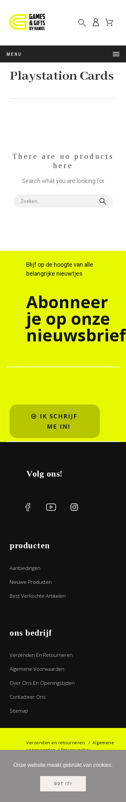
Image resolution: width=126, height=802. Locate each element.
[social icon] (28, 507)
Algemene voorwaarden (37, 669)
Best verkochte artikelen (38, 595)
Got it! (63, 783)
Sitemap (19, 710)
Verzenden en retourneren (41, 655)
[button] (55, 421)
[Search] (82, 22)
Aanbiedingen (25, 568)
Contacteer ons (28, 696)
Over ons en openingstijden (42, 682)
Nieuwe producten (31, 582)
